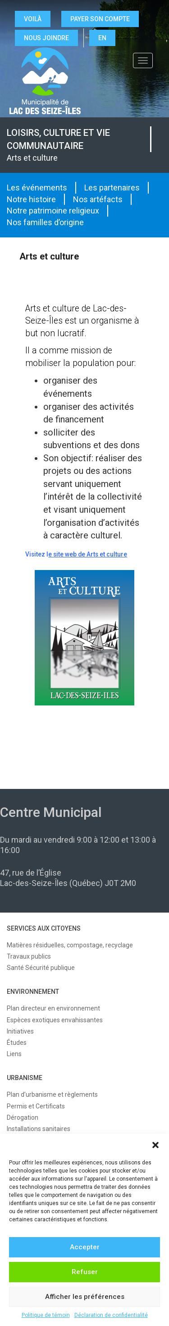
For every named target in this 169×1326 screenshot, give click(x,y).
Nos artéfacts (98, 199)
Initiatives (20, 1031)
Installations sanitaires (38, 1128)
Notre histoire (31, 199)
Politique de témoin (46, 1315)
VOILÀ (32, 19)
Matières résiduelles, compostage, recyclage (70, 945)
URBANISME (24, 1077)
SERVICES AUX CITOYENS (44, 928)
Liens (14, 1053)
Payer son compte (100, 19)
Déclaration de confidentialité (111, 1315)
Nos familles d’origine (45, 222)
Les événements (37, 187)
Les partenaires (112, 187)
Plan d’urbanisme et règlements (52, 1094)
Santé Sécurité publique (41, 967)
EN (102, 38)
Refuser (85, 1272)
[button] (155, 1145)
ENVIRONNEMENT (33, 991)
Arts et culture (32, 157)
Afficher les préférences (84, 1297)
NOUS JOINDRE (46, 38)
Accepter (85, 1247)
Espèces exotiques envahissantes (55, 1020)
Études (17, 1042)
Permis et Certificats (36, 1106)
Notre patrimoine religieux (53, 210)
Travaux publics (29, 956)
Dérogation (22, 1117)
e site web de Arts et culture (87, 554)
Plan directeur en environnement (53, 1008)
